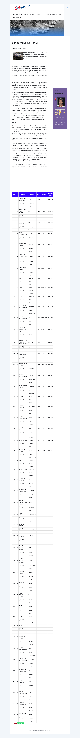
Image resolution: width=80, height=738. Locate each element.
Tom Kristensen (58, 117)
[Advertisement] (60, 61)
